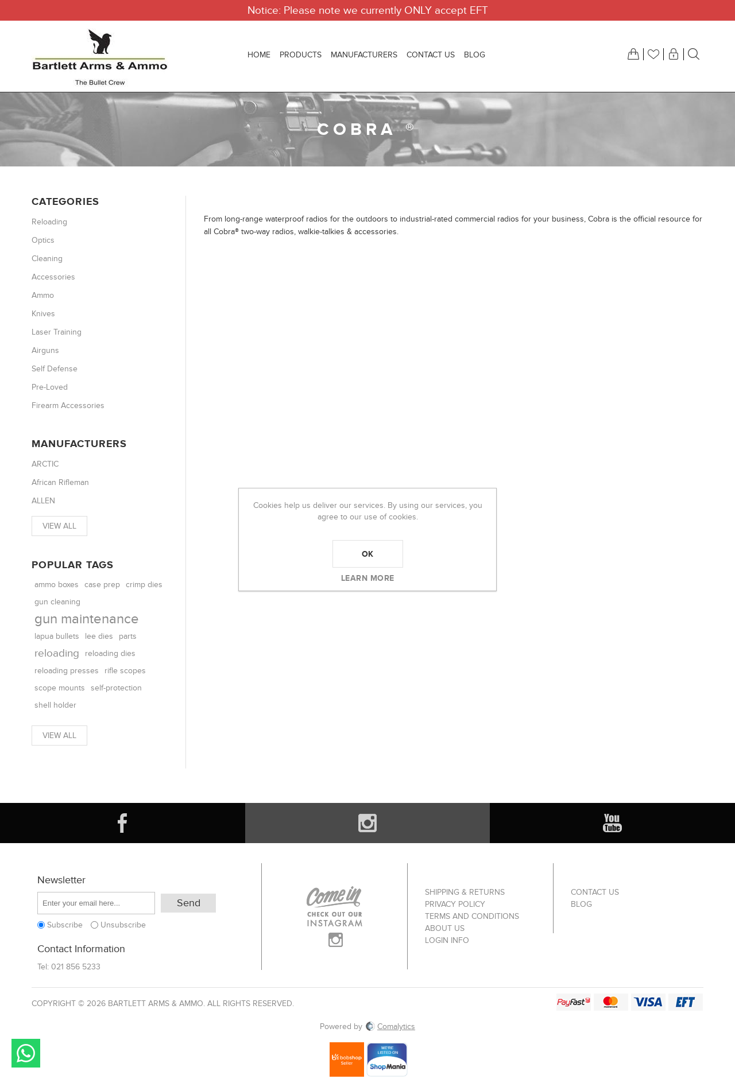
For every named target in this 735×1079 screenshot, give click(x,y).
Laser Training (57, 332)
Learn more (367, 578)
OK (368, 553)
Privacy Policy (455, 904)
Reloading (49, 222)
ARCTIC (45, 464)
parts (128, 636)
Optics (43, 240)
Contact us (595, 892)
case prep (102, 584)
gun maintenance (86, 619)
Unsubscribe (123, 925)
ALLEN (43, 501)
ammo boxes (56, 584)
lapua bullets (56, 636)
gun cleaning (57, 602)
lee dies (99, 636)
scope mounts (59, 688)
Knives (43, 314)
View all (59, 526)
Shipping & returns (465, 892)
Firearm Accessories (68, 405)
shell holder (55, 705)
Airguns (45, 350)
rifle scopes (125, 671)
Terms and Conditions (472, 916)
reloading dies (110, 653)
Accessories (53, 277)
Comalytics (390, 1026)
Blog (581, 904)
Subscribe (65, 925)
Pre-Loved (50, 387)
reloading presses (66, 671)
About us (445, 928)
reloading (56, 653)
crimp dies (144, 584)
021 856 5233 (75, 967)
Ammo (43, 295)
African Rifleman (60, 482)
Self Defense (55, 369)
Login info (447, 940)
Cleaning (47, 258)
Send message (25, 1053)
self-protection (116, 688)
